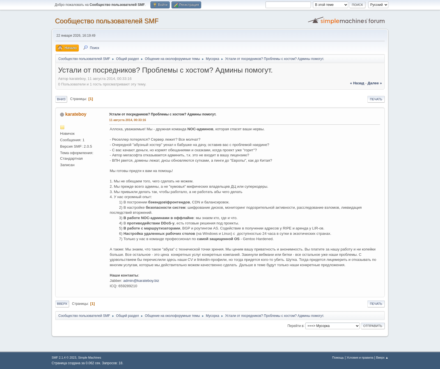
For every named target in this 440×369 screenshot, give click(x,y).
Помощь (338, 357)
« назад (357, 83)
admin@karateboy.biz (141, 281)
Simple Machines (89, 357)
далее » (375, 83)
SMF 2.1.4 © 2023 (64, 357)
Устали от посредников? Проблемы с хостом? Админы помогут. (162, 114)
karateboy (75, 114)
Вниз (61, 99)
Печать (376, 99)
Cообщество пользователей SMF (107, 21)
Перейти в (295, 326)
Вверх (62, 303)
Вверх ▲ (382, 357)
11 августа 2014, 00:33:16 (127, 120)
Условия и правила (360, 357)
